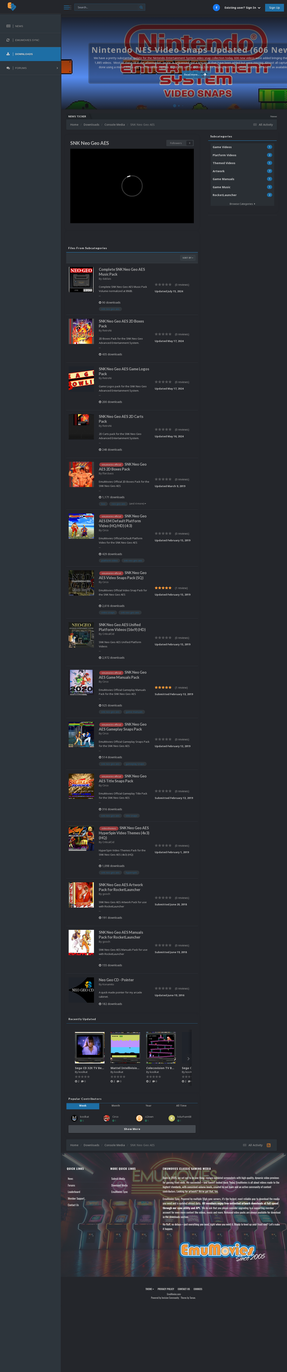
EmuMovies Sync (119, 1192)
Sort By (187, 257)
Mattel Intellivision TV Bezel (131, 1068)
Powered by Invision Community (165, 1297)
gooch (106, 894)
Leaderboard (74, 1192)
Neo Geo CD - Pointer (116, 980)
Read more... (173, 74)
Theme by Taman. (188, 1297)
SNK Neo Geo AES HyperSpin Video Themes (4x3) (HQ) (124, 833)
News (70, 1179)
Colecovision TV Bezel (162, 1068)
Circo (105, 530)
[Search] (110, 7)
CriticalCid (108, 634)
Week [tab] (82, 1105)
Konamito (108, 984)
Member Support (76, 1198)
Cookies (198, 1289)
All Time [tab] (181, 1105)
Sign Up (274, 8)
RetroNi (107, 330)
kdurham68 (184, 1116)
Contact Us (73, 1205)
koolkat (83, 1072)
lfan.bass (108, 473)
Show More (132, 1129)
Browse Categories (242, 204)
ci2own (149, 1116)
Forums (71, 1185)
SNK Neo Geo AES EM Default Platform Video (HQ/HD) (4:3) (123, 521)
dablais (106, 278)
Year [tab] (149, 1105)
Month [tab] (116, 1105)
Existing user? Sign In (242, 8)
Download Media (119, 1185)
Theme (149, 1289)
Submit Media (118, 1179)
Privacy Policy (166, 1289)
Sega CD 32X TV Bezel (90, 1068)
